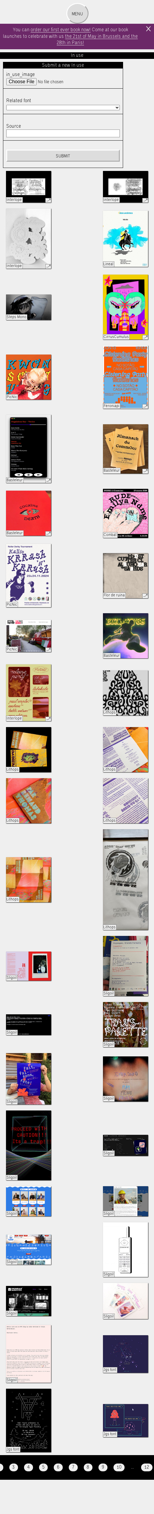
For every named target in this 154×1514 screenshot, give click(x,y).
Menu (77, 14)
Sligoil (12, 978)
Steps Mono (16, 317)
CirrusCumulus (116, 337)
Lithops (110, 712)
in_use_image (20, 74)
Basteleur (15, 480)
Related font (18, 101)
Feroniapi (111, 406)
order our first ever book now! (61, 30)
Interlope (14, 200)
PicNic (12, 397)
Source (13, 126)
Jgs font (110, 1370)
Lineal (108, 264)
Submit (63, 156)
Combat (110, 535)
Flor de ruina (114, 595)
